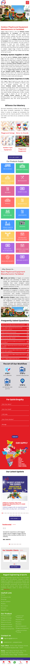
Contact (3, 608)
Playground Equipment (22, 150)
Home (3, 595)
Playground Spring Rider (7, 628)
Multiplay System (6, 615)
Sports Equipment (21, 626)
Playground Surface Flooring (21, 631)
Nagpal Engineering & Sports (15, 575)
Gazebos (18, 621)
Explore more (15, 157)
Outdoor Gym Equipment (7, 149)
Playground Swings (7, 133)
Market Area (4, 610)
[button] (10, 515)
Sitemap (3, 599)
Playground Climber (6, 624)
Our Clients (4, 605)
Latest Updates (5, 601)
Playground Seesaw (6, 626)
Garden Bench (20, 619)
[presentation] (13, 431)
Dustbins (18, 624)
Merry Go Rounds (22, 133)
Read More (7, 589)
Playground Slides (6, 620)
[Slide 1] (11, 19)
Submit (15, 437)
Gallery (3, 603)
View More (15, 518)
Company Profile (6, 597)
